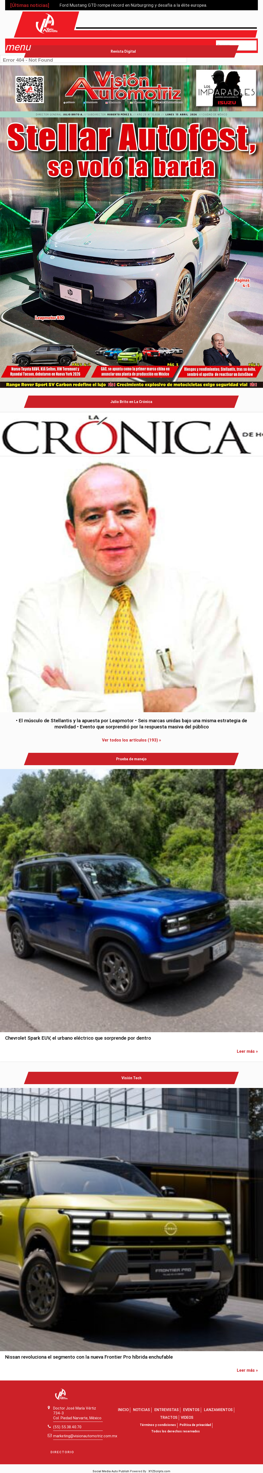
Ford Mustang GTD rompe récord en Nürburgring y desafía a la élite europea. (133, 5)
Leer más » (247, 1051)
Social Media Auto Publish (111, 1471)
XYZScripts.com (159, 1471)
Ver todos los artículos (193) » (131, 740)
